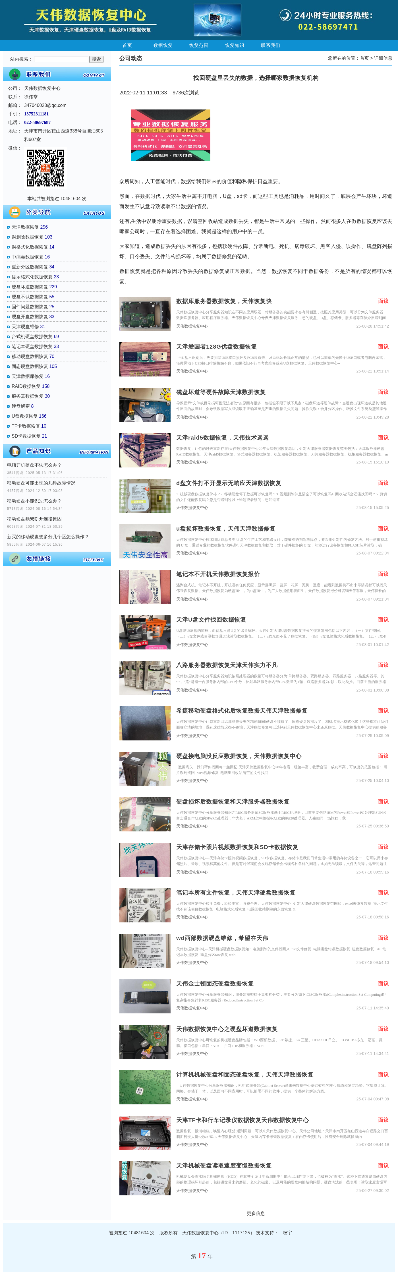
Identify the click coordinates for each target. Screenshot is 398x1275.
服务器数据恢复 (27, 396)
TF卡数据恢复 (26, 426)
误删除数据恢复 (27, 237)
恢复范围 (199, 45)
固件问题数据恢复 (30, 306)
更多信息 (256, 1213)
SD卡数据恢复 (26, 436)
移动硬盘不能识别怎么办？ (34, 500)
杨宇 (287, 1232)
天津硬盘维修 (25, 326)
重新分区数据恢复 (30, 266)
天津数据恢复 (25, 227)
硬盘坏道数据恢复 (30, 286)
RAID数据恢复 (26, 386)
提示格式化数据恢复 (32, 276)
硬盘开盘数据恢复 (30, 316)
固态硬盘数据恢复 (30, 366)
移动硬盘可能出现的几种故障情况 (41, 483)
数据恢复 (163, 45)
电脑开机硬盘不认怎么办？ (34, 465)
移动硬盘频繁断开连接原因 (34, 518)
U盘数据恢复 (25, 416)
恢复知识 (234, 45)
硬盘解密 (21, 406)
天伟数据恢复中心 (192, 326)
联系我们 (270, 45)
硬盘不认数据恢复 (30, 296)
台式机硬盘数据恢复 (32, 336)
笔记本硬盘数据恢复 (32, 346)
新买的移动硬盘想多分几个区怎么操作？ (48, 536)
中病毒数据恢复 (27, 256)
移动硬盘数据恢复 (30, 356)
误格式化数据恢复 (30, 247)
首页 (127, 45)
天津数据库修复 (27, 376)
